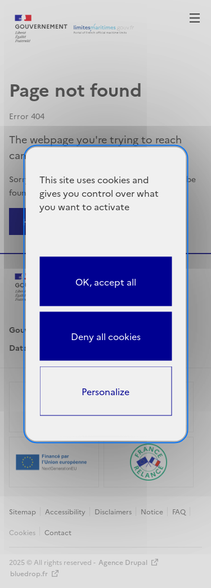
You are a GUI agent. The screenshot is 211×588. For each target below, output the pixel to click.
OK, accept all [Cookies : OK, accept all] (105, 281)
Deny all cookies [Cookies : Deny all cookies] (106, 336)
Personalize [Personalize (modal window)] (105, 391)
